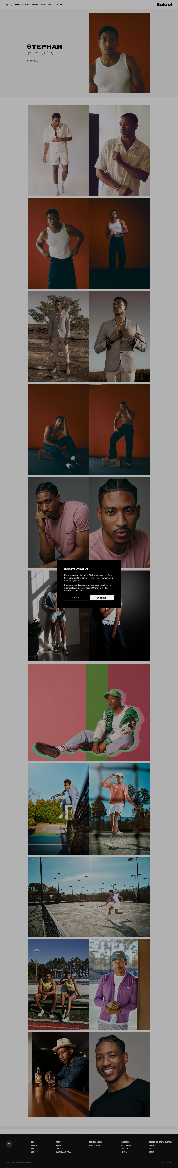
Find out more (76, 597)
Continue (101, 597)
